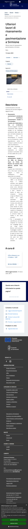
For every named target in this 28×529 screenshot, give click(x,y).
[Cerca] (22, 6)
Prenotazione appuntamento (13, 478)
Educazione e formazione (12, 414)
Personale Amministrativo (12, 380)
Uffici (7, 373)
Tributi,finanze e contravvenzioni (14, 418)
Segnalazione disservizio (12, 481)
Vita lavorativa (10, 395)
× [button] (26, 505)
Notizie (17, 12)
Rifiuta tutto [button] (14, 523)
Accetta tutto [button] (14, 520)
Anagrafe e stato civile (12, 390)
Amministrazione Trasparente (13, 493)
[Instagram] (10, 361)
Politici (8, 378)
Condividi (9, 58)
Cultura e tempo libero (12, 392)
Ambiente (8, 421)
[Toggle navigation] (3, 6)
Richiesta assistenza (11, 486)
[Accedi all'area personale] (20, 1)
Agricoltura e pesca (11, 428)
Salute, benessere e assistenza (14, 423)
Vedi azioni (16, 58)
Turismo (8, 404)
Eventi (8, 449)
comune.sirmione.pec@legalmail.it (13, 470)
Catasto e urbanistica (11, 402)
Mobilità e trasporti (11, 406)
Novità (11, 12)
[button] (14, 526)
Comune (7, 14)
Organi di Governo (10, 368)
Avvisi (7, 440)
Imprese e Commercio (11, 397)
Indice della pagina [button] (12, 89)
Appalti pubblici (10, 399)
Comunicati (9, 438)
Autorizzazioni (10, 426)
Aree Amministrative (11, 371)
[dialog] (14, 516)
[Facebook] (6, 361)
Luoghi (8, 447)
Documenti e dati (10, 382)
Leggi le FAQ (9, 483)
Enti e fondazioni (10, 375)
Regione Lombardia (9, 2)
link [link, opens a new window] (6, 516)
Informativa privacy (11, 503)
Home (6, 12)
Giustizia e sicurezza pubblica (13, 416)
